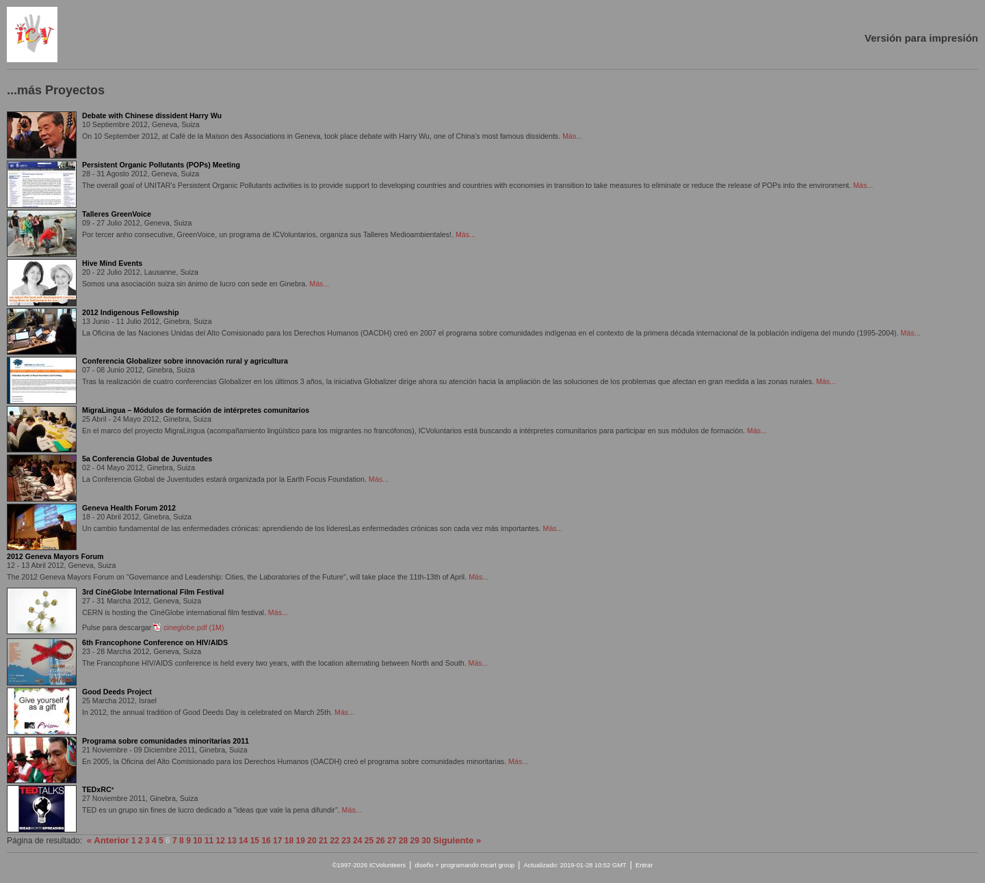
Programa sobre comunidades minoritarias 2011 (165, 741)
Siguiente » (457, 840)
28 (403, 840)
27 (391, 840)
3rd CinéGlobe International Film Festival (153, 592)
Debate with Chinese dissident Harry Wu (152, 115)
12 (220, 840)
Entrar (644, 865)
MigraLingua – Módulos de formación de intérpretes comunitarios (195, 410)
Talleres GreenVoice (116, 214)
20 (311, 840)
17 (277, 840)
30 (425, 840)
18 (289, 840)
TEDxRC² (98, 789)
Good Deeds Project (117, 692)
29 (414, 840)
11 (209, 840)
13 (231, 840)
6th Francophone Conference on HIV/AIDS (155, 642)
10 (197, 840)
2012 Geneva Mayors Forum (55, 556)
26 (380, 840)
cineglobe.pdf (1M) (193, 627)
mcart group (497, 865)
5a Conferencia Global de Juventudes (147, 458)
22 (334, 840)
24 (357, 840)
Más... (572, 136)
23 (345, 840)
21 (323, 840)
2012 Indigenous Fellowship (130, 312)
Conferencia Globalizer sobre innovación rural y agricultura (185, 361)
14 (243, 840)
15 (254, 840)
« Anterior (108, 840)
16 (265, 840)
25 (369, 840)
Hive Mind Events (112, 263)
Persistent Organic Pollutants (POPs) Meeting (161, 165)
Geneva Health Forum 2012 (129, 508)
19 (300, 840)
